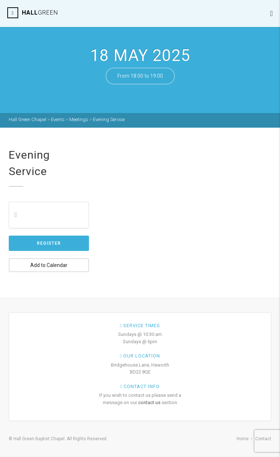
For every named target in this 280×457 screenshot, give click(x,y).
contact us (149, 402)
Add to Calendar (48, 265)
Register (49, 243)
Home (243, 438)
